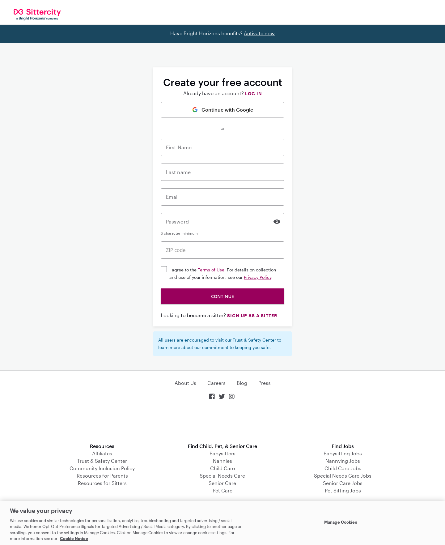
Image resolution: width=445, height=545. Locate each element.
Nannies (222, 461)
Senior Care (222, 483)
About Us (185, 383)
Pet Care (222, 490)
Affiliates (102, 453)
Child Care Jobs (342, 468)
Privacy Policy (257, 277)
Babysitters (222, 453)
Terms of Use (211, 269)
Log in (253, 93)
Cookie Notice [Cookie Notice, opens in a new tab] (74, 538)
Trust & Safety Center (254, 340)
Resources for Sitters (102, 483)
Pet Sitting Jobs (343, 490)
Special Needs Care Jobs (342, 476)
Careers (216, 383)
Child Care (222, 468)
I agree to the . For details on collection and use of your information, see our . (222, 273)
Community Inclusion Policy (102, 468)
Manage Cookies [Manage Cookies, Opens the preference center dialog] (340, 522)
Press (264, 383)
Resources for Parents (102, 476)
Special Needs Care (222, 476)
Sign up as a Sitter (252, 315)
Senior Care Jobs (342, 483)
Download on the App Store (222, 422)
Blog (242, 383)
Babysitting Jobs (343, 453)
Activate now (259, 33)
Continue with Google (222, 110)
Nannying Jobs (342, 461)
